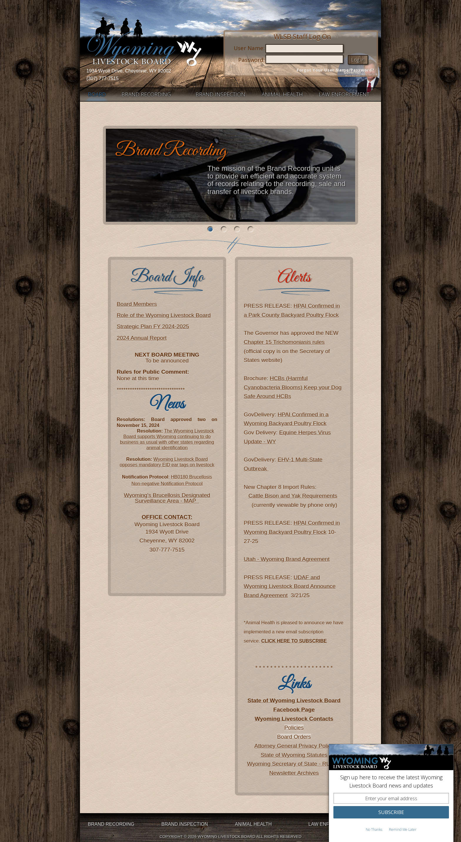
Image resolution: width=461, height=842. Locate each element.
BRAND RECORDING (146, 94)
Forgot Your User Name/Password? (335, 70)
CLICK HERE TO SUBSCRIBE (294, 641)
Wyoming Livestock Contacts (294, 719)
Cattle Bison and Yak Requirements (292, 496)
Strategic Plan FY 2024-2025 (153, 326)
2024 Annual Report (142, 338)
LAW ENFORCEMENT (344, 94)
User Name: (249, 48)
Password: (251, 59)
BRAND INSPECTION (220, 94)
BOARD (97, 94)
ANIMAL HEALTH (282, 94)
